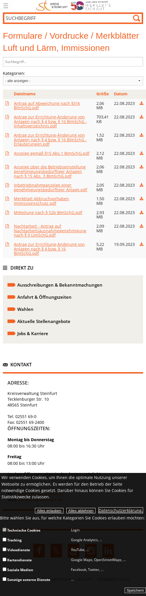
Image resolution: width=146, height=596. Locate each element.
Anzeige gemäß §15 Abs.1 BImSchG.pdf (51, 153)
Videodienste (16, 549)
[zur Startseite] (73, 10)
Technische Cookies (21, 530)
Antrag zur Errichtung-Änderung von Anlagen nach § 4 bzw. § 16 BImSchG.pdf (49, 249)
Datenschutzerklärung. (121, 510)
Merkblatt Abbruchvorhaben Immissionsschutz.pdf (41, 201)
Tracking (12, 540)
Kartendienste (17, 560)
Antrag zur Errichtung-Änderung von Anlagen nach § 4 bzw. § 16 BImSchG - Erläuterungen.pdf (50, 139)
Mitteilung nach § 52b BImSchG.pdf (48, 212)
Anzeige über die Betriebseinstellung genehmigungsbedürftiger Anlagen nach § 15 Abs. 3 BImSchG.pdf (50, 171)
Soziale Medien (18, 569)
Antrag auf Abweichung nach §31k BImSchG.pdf (47, 106)
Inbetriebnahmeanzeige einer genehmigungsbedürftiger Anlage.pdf (50, 187)
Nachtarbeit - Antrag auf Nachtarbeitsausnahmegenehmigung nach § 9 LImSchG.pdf (50, 230)
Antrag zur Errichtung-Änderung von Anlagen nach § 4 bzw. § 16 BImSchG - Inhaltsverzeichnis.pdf (50, 121)
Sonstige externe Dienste (26, 579)
